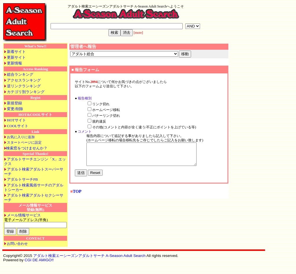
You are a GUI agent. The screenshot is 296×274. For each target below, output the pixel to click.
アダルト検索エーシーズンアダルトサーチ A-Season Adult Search (89, 255)
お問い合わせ (17, 244)
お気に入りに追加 (21, 137)
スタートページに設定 (24, 142)
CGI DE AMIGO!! (39, 260)
